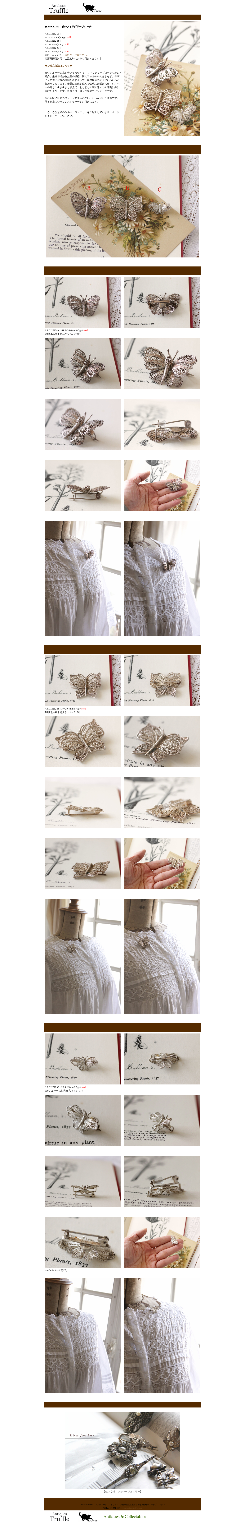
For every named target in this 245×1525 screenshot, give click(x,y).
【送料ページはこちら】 (76, 54)
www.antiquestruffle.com (132, 1508)
